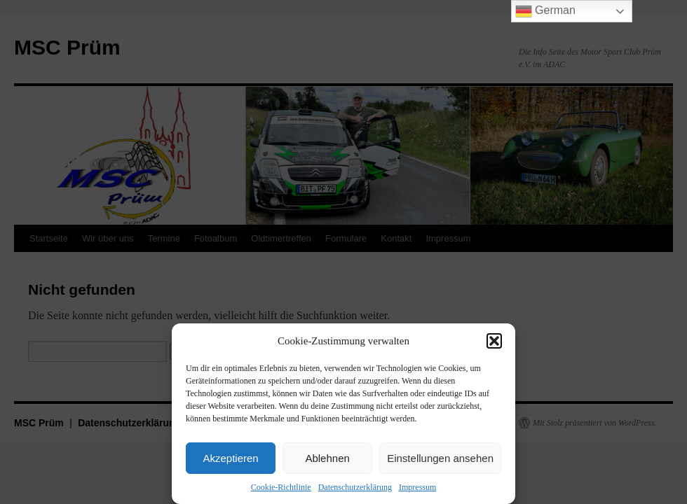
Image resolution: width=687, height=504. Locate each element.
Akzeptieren (230, 458)
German (545, 11)
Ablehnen (327, 458)
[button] (494, 341)
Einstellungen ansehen (440, 458)
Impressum (417, 487)
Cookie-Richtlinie (281, 487)
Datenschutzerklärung (355, 487)
